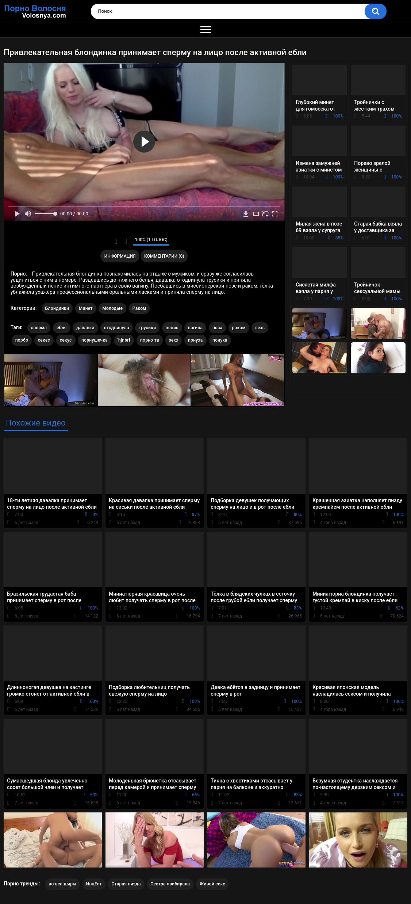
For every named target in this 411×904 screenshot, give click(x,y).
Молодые (112, 308)
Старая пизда (126, 883)
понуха (219, 340)
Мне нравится (116, 241)
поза (217, 327)
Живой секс (212, 883)
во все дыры (62, 883)
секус (66, 340)
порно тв (149, 340)
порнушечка (94, 340)
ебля (62, 327)
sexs (260, 327)
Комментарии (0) (164, 256)
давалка (85, 327)
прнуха (195, 340)
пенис (172, 327)
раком (239, 327)
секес (44, 340)
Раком (139, 308)
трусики (147, 327)
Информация (120, 256)
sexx (173, 340)
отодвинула (116, 327)
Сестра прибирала (170, 883)
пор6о (21, 340)
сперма (39, 327)
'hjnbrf (124, 340)
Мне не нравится (125, 241)
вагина (195, 327)
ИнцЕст (94, 883)
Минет (86, 308)
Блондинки (57, 308)
